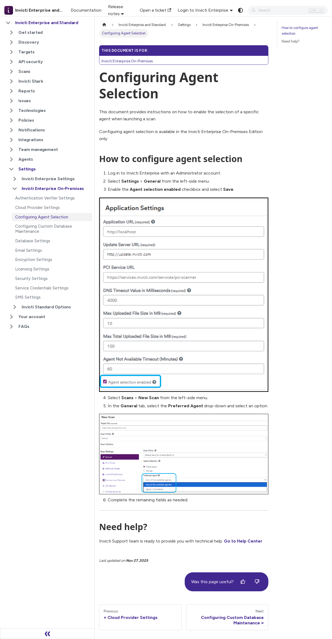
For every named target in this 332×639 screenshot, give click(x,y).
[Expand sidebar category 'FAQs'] (11, 326)
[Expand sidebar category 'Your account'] (11, 316)
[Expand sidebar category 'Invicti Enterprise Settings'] (15, 179)
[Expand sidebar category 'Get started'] (11, 32)
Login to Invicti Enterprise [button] (203, 10)
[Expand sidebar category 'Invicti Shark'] (11, 81)
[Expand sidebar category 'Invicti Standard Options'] (15, 307)
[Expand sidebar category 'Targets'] (11, 52)
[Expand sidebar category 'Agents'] (11, 159)
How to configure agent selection (300, 31)
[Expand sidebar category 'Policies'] (11, 120)
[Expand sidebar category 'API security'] (11, 61)
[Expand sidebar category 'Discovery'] (11, 42)
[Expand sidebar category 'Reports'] (11, 91)
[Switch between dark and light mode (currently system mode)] (240, 10)
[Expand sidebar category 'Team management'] (11, 149)
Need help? (291, 41)
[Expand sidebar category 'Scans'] (11, 71)
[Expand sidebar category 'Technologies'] (11, 110)
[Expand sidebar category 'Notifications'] (11, 130)
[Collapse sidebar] (47, 633)
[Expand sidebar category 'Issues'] (11, 100)
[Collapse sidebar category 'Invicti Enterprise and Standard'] (8, 22)
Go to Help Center (243, 541)
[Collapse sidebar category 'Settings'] (11, 169)
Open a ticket (155, 10)
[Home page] (104, 25)
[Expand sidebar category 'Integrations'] (11, 139)
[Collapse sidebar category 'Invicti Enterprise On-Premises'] (15, 188)
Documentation (86, 10)
